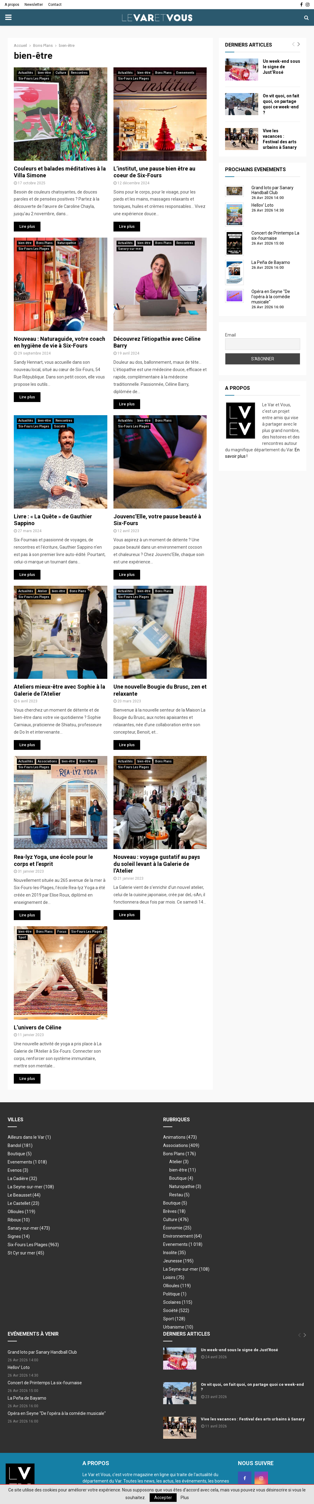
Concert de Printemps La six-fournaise (45, 1382)
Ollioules (21, 1211)
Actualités (25, 72)
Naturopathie (66, 243)
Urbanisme (178, 1327)
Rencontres (79, 72)
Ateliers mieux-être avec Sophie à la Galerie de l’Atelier (59, 690)
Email (230, 335)
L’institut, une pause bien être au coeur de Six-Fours (154, 172)
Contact (55, 4)
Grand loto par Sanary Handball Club (42, 1352)
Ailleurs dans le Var (29, 1137)
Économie (177, 1227)
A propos (12, 4)
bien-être (44, 72)
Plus (185, 1497)
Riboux (19, 1219)
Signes (19, 1236)
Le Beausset (24, 1195)
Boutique (20, 1153)
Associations (47, 761)
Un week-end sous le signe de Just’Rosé (281, 67)
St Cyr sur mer (26, 1252)
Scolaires (177, 1302)
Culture (61, 72)
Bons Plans (163, 72)
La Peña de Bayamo (27, 1398)
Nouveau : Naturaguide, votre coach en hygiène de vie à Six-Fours (59, 342)
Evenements (185, 72)
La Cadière (22, 1178)
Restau (179, 1194)
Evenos (18, 1170)
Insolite (174, 1252)
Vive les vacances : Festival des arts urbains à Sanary (253, 1419)
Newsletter (34, 4)
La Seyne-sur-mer (31, 1186)
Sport (22, 937)
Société (59, 426)
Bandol (20, 1145)
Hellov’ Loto (19, 1367)
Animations (180, 1137)
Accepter (163, 1497)
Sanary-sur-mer (130, 248)
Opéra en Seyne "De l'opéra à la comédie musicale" (57, 1413)
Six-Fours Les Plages (33, 78)
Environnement (182, 1236)
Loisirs (173, 1277)
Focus (62, 931)
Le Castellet (23, 1203)
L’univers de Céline (37, 1027)
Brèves (174, 1211)
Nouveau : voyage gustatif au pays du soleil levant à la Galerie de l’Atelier (156, 864)
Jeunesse (178, 1260)
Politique (174, 1294)
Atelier (42, 591)
